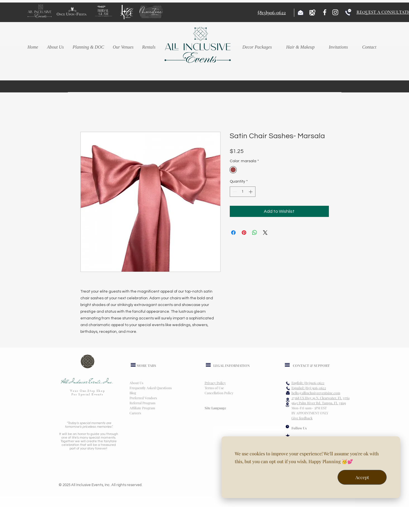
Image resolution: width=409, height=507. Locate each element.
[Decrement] (234, 192)
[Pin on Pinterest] (244, 232)
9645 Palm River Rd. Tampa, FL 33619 (318, 403)
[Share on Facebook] (233, 232)
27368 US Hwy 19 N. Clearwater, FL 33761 (320, 398)
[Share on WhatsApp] (254, 232)
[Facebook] (325, 12)
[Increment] (251, 192)
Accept (362, 477)
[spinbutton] (243, 192)
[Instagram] (335, 12)
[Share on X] (265, 232)
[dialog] (310, 467)
